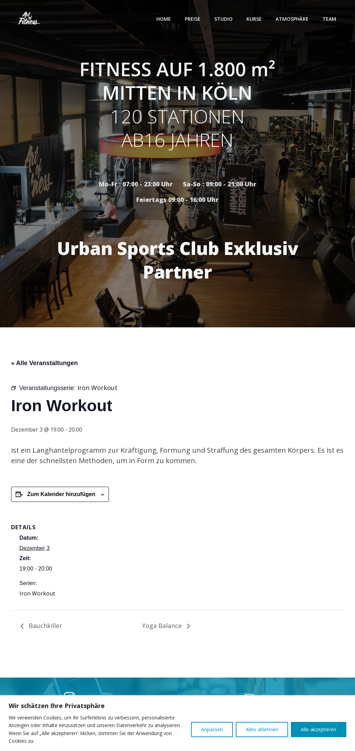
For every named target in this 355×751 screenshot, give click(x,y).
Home (164, 19)
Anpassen (212, 729)
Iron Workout (37, 595)
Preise (193, 19)
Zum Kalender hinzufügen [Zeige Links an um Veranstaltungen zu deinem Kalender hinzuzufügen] (61, 496)
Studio (224, 19)
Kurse (254, 19)
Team (330, 19)
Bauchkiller (44, 627)
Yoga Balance (162, 627)
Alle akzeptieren (318, 729)
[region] (177, 723)
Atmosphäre (292, 19)
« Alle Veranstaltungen (44, 364)
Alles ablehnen (262, 729)
